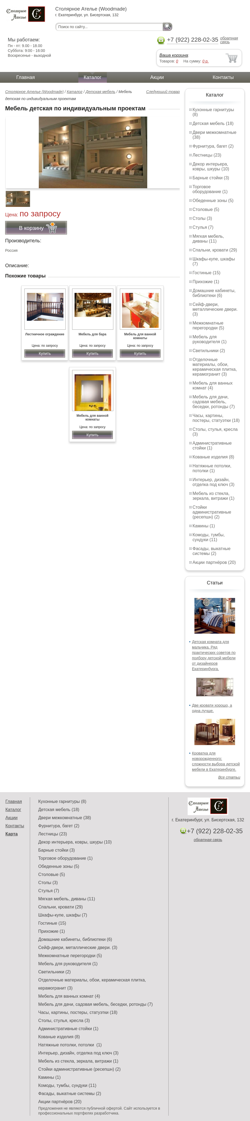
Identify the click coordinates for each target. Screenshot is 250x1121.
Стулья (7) (203, 227)
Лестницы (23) (207, 155)
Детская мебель (101, 92)
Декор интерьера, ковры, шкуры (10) (211, 166)
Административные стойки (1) (212, 445)
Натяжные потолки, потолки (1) (212, 468)
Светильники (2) (209, 350)
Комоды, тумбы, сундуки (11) (209, 537)
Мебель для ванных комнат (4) (213, 385)
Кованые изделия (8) (213, 457)
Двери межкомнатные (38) (64, 817)
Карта (11, 834)
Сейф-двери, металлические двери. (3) (215, 309)
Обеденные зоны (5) (213, 200)
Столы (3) (202, 218)
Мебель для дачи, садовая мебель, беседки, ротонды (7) (214, 402)
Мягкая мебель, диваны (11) (208, 238)
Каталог (92, 77)
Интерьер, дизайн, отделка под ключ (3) (214, 482)
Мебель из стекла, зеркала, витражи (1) (214, 496)
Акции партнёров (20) (214, 562)
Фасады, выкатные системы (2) (211, 551)
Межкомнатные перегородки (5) (208, 325)
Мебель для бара (93, 334)
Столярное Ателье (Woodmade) (34, 92)
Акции (157, 77)
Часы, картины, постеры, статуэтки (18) (216, 418)
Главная (25, 77)
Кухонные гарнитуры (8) (62, 801)
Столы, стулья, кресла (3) (64, 1020)
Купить (45, 353)
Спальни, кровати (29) (215, 250)
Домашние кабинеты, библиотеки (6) (214, 293)
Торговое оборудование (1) (210, 189)
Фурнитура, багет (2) (213, 146)
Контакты (223, 77)
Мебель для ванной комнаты (140, 336)
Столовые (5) (206, 209)
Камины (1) (204, 526)
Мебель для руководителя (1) (209, 339)
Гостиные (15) (206, 272)
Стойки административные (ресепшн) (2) (212, 512)
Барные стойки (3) (211, 178)
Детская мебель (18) (213, 123)
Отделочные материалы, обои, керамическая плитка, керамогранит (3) (215, 366)
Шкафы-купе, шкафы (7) (62, 915)
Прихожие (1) (206, 281)
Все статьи (229, 777)
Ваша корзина (173, 55)
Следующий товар (163, 92)
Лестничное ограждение (44, 334)
